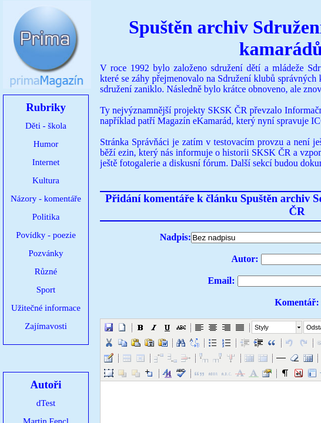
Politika (46, 216)
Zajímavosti (46, 326)
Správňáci (150, 142)
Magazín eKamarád (195, 121)
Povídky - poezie (46, 235)
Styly (262, 327)
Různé (46, 271)
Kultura (45, 180)
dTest (45, 403)
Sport (46, 289)
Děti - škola (45, 125)
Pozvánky (45, 253)
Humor (46, 144)
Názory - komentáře (46, 198)
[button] (108, 327)
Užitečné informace (46, 308)
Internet (46, 162)
